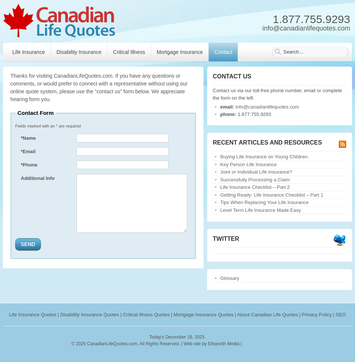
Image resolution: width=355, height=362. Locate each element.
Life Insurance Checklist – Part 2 (255, 187)
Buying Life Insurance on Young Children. (264, 156)
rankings (252, 343)
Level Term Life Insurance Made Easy (260, 210)
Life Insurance (28, 52)
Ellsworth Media (224, 343)
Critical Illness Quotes (146, 314)
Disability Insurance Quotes (89, 314)
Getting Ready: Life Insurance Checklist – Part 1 (271, 195)
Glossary (229, 278)
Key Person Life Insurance (248, 164)
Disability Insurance (78, 52)
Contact (223, 52)
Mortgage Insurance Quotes (204, 314)
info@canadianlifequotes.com (267, 107)
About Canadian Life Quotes (267, 314)
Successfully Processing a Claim (255, 179)
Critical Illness (129, 52)
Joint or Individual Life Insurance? (256, 172)
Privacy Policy (317, 314)
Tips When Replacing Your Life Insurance (264, 202)
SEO (341, 314)
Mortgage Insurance (180, 52)
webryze (275, 343)
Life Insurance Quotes (32, 314)
